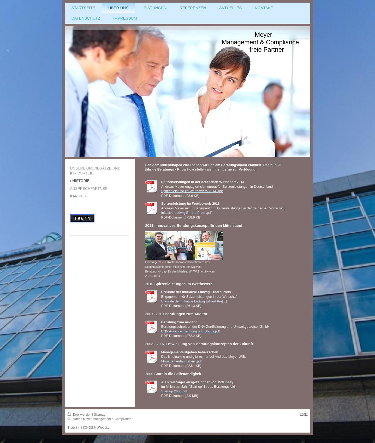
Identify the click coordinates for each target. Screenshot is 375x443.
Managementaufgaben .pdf (181, 361)
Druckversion (80, 414)
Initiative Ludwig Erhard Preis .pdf (186, 213)
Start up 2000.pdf (174, 391)
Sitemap (99, 414)
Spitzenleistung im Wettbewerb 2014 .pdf (192, 191)
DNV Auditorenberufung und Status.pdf (190, 331)
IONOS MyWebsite (96, 427)
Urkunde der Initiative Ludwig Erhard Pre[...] (194, 301)
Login (303, 414)
